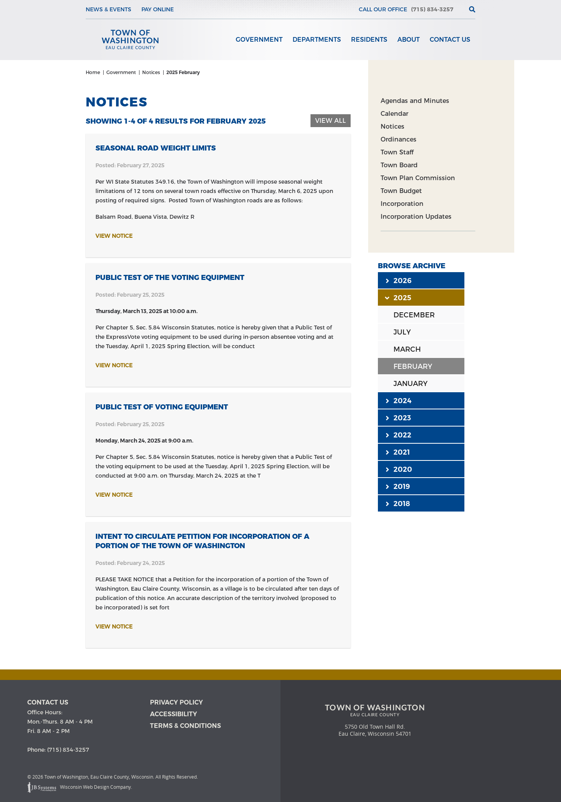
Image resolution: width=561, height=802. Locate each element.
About (408, 39)
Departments (317, 39)
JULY (402, 332)
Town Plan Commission (418, 178)
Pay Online (157, 9)
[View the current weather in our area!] (459, 9)
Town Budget (401, 191)
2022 (398, 435)
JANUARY (410, 383)
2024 (398, 400)
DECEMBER (414, 315)
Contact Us (450, 39)
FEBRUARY (412, 366)
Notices (392, 126)
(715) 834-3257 (432, 9)
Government (259, 39)
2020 (399, 469)
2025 (398, 297)
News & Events (108, 9)
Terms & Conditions (185, 725)
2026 (398, 280)
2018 (398, 503)
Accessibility (173, 714)
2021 (398, 452)
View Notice (113, 235)
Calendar (394, 113)
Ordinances (398, 139)
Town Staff (397, 152)
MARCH (407, 349)
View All (330, 120)
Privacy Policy (176, 702)
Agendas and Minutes (415, 100)
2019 (398, 486)
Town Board (399, 165)
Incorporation (402, 203)
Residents (369, 39)
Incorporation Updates (416, 216)
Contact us (47, 702)
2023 (398, 417)
